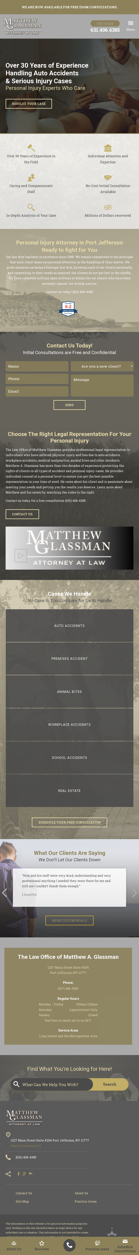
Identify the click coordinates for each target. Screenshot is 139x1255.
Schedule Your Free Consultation (69, 822)
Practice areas (97, 1246)
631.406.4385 (105, 29)
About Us (13, 1246)
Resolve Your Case (28, 104)
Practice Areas (86, 1201)
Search (110, 1084)
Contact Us (22, 514)
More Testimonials (69, 920)
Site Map (22, 1201)
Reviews (42, 1246)
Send (69, 405)
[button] (130, 26)
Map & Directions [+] (26, 1146)
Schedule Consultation (125, 1246)
